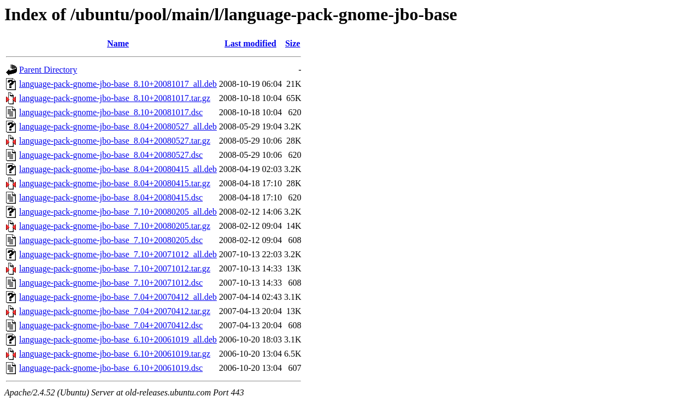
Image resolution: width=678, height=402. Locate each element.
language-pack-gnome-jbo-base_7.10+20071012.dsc (111, 282)
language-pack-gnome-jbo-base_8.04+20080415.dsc (111, 197)
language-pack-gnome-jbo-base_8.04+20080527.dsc (111, 154)
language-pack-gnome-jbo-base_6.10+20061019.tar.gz (114, 353)
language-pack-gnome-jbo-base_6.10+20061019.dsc (111, 368)
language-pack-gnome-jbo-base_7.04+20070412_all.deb (118, 297)
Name (118, 43)
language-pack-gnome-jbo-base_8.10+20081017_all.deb (118, 83)
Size (292, 43)
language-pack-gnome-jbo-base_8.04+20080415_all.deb (118, 169)
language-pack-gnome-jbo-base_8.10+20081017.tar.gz (114, 98)
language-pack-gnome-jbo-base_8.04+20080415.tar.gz (114, 183)
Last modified (250, 43)
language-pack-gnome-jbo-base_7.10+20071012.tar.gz (114, 268)
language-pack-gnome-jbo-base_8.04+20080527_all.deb (118, 126)
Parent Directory (48, 69)
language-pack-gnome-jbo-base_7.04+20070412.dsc (111, 325)
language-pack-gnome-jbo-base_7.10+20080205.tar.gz (114, 225)
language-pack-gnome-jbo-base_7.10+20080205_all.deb (118, 211)
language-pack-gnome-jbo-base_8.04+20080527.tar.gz (114, 140)
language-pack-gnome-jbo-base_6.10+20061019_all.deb (118, 339)
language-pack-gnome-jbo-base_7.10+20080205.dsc (111, 240)
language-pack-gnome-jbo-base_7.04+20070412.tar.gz (114, 311)
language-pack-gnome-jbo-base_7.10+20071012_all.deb (118, 254)
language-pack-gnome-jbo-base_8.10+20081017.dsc (111, 112)
